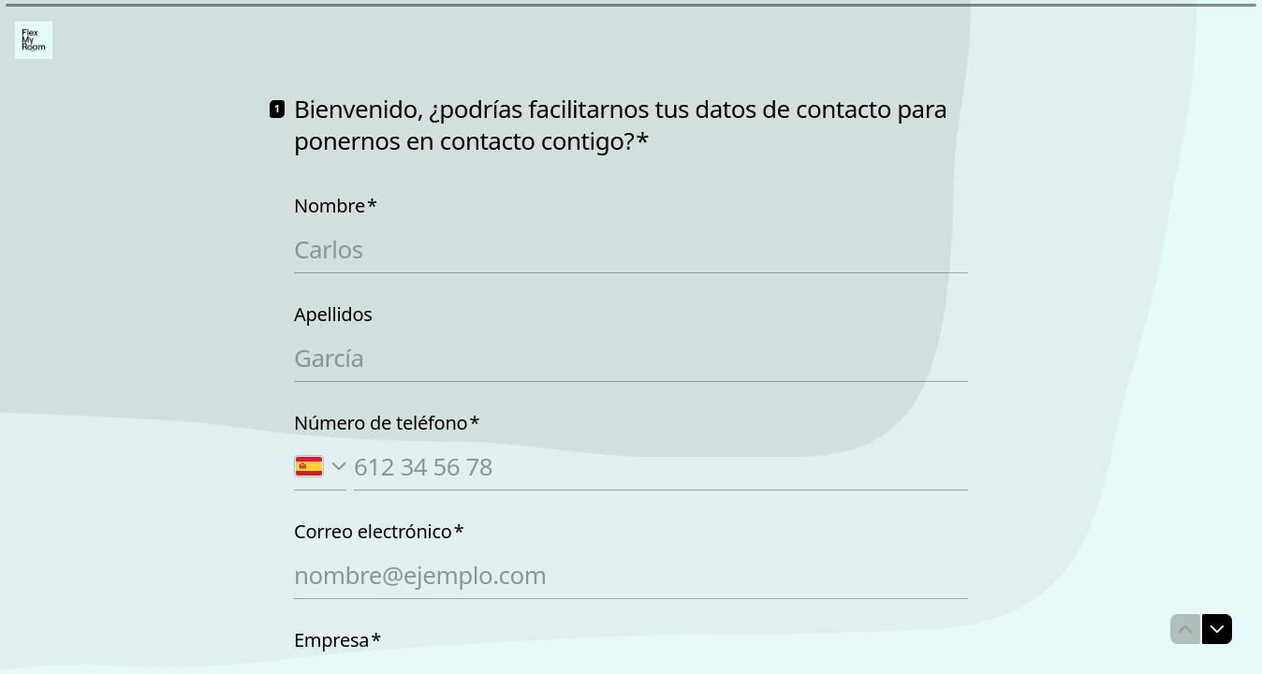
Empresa (337, 640)
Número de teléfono (386, 423)
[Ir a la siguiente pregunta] (1217, 629)
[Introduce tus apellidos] (631, 357)
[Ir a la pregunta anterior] (1185, 629)
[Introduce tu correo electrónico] (631, 574)
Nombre (335, 206)
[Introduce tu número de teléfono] (661, 466)
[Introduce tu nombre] (631, 249)
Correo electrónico (378, 532)
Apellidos (333, 314)
